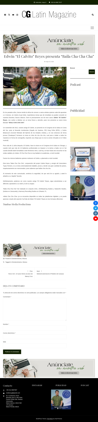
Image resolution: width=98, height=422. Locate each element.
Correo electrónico (9, 333)
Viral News (50, 418)
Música (24, 258)
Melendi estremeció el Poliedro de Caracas (51, 272)
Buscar (72, 68)
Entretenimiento (17, 258)
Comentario (7, 297)
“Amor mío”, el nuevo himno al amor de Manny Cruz (19, 273)
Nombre (6, 324)
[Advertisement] (84, 129)
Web (4, 342)
